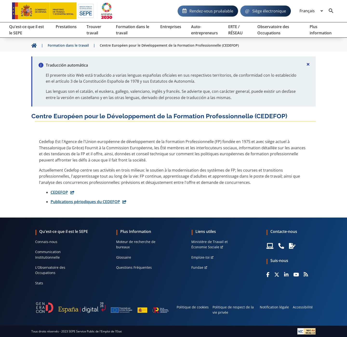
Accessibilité (303, 307)
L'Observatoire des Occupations (50, 270)
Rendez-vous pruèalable (211, 11)
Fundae (197, 267)
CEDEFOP (59, 192)
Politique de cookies (193, 307)
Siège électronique (269, 11)
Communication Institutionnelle (48, 254)
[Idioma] (311, 11)
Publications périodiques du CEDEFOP (85, 201)
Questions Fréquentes (134, 267)
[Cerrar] (308, 64)
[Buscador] (331, 11)
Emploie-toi (200, 257)
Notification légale (274, 307)
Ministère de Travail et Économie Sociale (209, 244)
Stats (39, 283)
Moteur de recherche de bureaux (135, 244)
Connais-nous (46, 241)
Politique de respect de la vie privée (233, 310)
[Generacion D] (102, 307)
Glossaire (123, 257)
